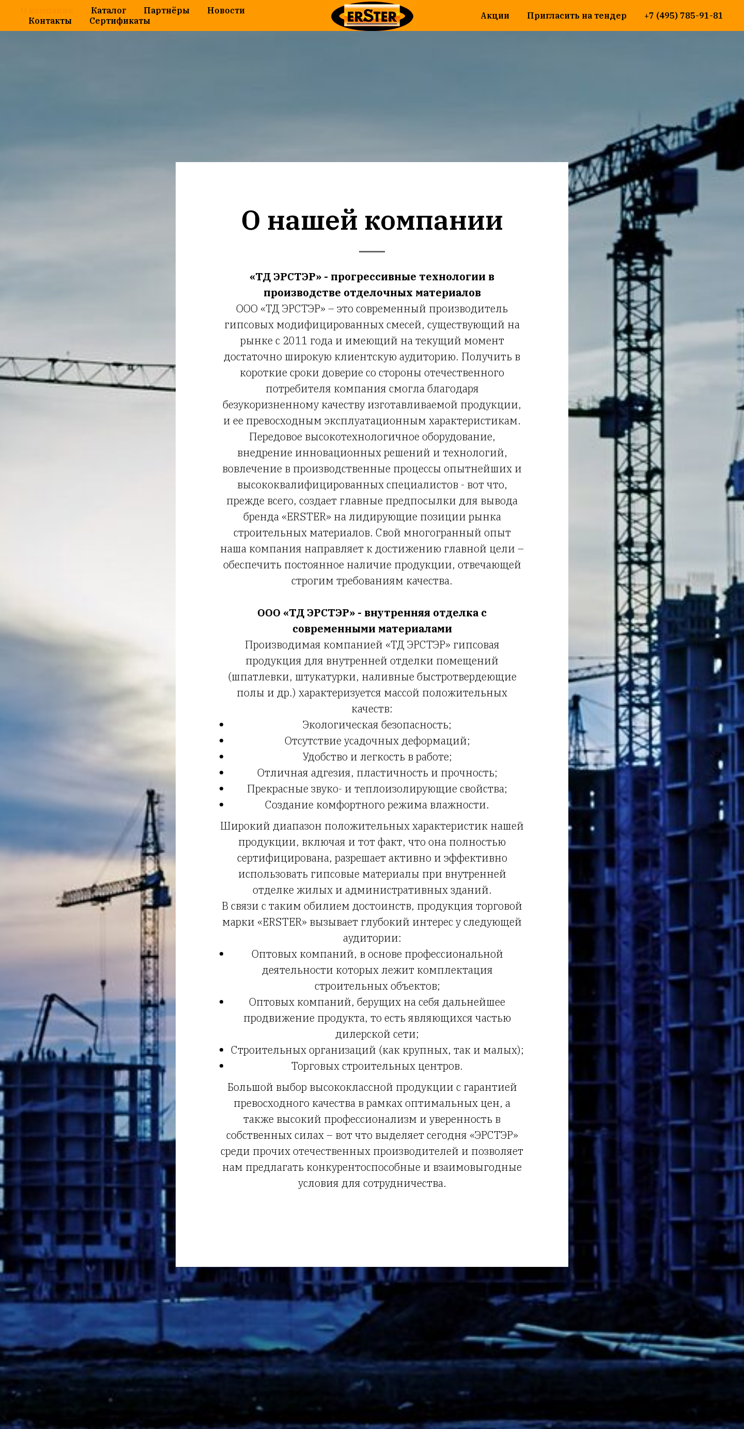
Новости (226, 10)
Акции (495, 15)
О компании (47, 10)
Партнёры (167, 10)
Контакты (50, 20)
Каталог (108, 10)
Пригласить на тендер (577, 15)
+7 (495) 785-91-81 (683, 15)
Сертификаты (119, 20)
